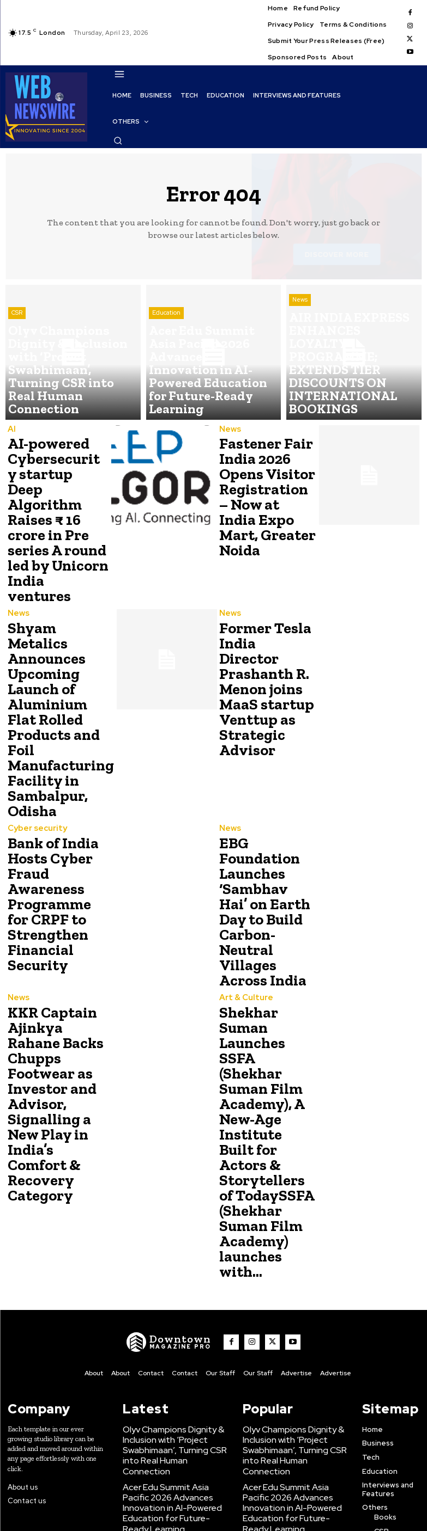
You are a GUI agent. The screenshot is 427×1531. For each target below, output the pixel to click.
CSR (16, 371)
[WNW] (177, 1121)
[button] (117, 140)
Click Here (163, 1513)
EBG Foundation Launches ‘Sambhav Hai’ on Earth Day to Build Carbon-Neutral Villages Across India (266, 801)
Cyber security (34, 735)
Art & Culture (243, 869)
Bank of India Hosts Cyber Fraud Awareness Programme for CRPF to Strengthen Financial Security (53, 801)
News (300, 362)
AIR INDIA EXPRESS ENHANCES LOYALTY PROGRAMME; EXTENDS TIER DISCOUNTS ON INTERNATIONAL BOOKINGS (174, 1304)
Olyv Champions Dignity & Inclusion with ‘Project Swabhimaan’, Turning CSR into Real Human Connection (171, 1218)
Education (166, 371)
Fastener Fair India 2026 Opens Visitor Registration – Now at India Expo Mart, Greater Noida (263, 482)
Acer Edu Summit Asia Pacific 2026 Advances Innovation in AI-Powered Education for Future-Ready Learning (172, 1259)
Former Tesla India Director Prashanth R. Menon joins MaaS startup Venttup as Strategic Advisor (261, 622)
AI (11, 429)
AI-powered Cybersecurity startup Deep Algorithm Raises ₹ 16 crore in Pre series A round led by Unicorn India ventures (56, 495)
